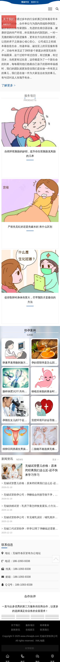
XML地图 (39, 640)
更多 (55, 459)
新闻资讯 (15, 629)
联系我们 (44, 629)
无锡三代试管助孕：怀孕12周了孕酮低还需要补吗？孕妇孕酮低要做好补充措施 (31, 528)
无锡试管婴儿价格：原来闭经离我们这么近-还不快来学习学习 (41, 470)
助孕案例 (44, 625)
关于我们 (15, 625)
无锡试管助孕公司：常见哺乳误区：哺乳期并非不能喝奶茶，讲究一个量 (31, 517)
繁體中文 (35, 2)
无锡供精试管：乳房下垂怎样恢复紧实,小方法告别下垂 (31, 506)
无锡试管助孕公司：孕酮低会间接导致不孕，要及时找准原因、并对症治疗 (31, 494)
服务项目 (30, 625)
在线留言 (30, 629)
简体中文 (25, 2)
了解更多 (8, 85)
